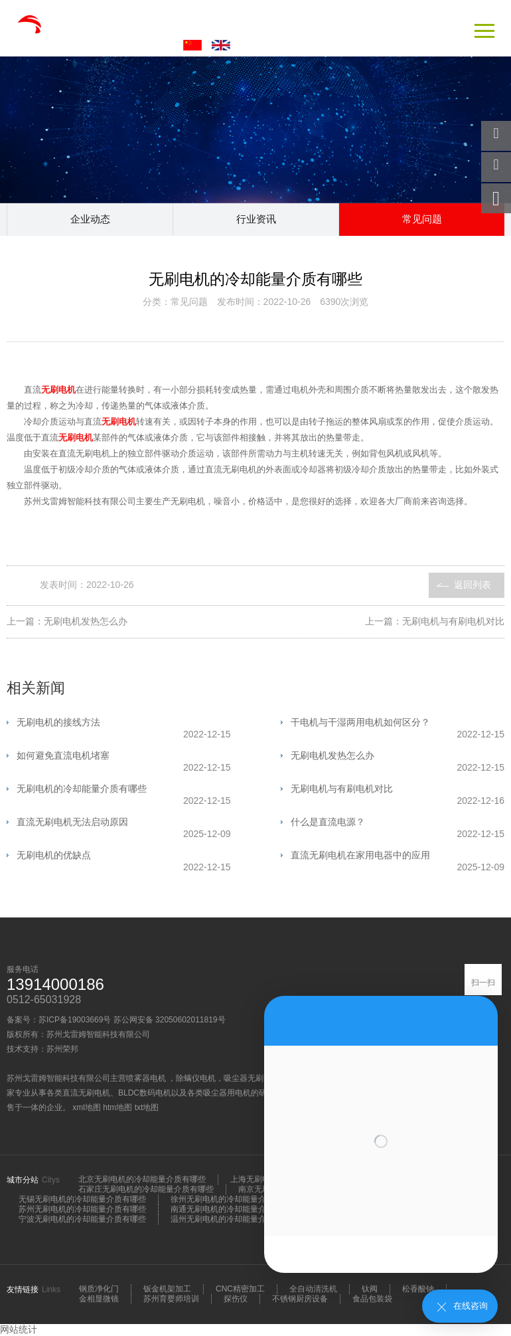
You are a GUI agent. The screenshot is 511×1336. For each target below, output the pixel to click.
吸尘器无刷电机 (251, 1078)
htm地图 (117, 1107)
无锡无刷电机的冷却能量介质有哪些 (82, 1199)
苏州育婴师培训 (171, 1298)
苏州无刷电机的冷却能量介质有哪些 (82, 1209)
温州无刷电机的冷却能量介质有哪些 (234, 1219)
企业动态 (90, 219)
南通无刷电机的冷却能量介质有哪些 (234, 1209)
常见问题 (422, 219)
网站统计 (18, 1329)
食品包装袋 (372, 1298)
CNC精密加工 (240, 1288)
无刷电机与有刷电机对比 (453, 621)
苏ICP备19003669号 (74, 1019)
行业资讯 (256, 219)
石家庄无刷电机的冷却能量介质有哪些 (146, 1189)
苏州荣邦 (62, 1049)
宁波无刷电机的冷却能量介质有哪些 (82, 1219)
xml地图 (86, 1107)
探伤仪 (236, 1298)
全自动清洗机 (313, 1288)
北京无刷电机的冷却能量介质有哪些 (142, 1179)
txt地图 (147, 1107)
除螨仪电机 (196, 1078)
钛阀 (370, 1288)
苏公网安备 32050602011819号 (169, 1019)
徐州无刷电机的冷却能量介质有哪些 (234, 1199)
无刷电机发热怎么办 (85, 621)
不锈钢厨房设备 (300, 1298)
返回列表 (472, 584)
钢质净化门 (99, 1288)
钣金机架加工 (167, 1288)
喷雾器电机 (147, 1078)
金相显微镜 (99, 1298)
